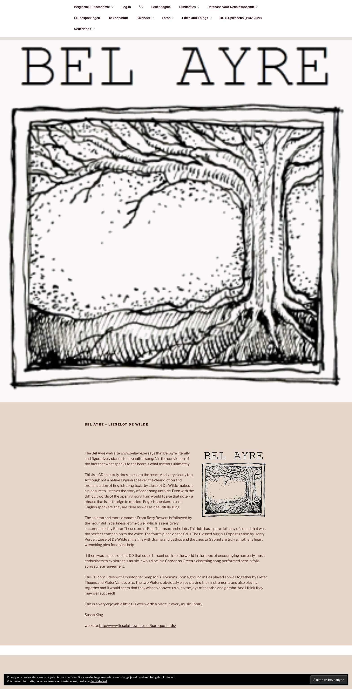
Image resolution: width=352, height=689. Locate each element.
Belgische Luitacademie (94, 7)
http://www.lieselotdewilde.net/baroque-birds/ (137, 625)
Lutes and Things (197, 18)
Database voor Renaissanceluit (232, 7)
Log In (126, 7)
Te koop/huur (118, 18)
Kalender (145, 18)
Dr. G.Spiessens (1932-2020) (241, 18)
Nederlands (84, 29)
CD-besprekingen (87, 18)
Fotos (168, 18)
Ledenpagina (161, 7)
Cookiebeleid (98, 681)
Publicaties (189, 7)
